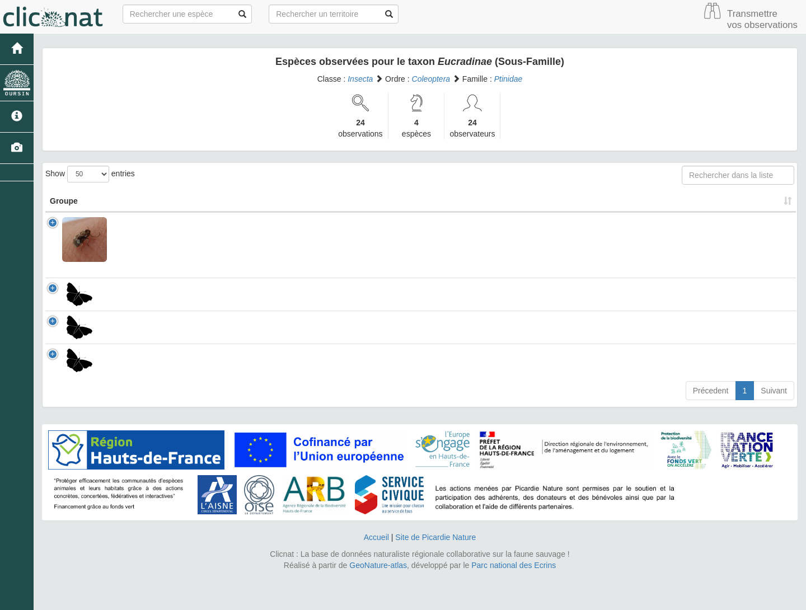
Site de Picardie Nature (435, 570)
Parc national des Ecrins (513, 598)
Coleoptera (431, 78)
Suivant (774, 424)
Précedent (711, 424)
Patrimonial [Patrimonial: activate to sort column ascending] (511, 200)
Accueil (376, 570)
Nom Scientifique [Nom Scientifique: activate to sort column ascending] (162, 200)
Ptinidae (508, 78)
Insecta (360, 78)
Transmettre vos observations (762, 19)
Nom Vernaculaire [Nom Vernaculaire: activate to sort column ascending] (393, 200)
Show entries (90, 174)
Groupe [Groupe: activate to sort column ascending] (64, 200)
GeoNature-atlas (378, 598)
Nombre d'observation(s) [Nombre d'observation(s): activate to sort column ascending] (633, 200)
